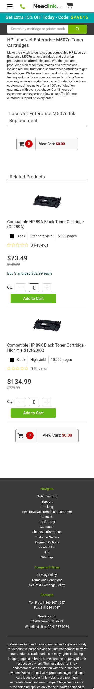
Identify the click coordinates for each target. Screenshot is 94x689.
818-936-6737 (50, 607)
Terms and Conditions (47, 580)
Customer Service (47, 537)
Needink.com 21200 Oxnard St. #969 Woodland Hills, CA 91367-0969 (47, 621)
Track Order (47, 522)
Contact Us (47, 547)
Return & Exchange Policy (47, 585)
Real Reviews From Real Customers (47, 512)
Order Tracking (47, 496)
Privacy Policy (47, 575)
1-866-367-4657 (54, 602)
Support (46, 501)
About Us (47, 517)
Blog (47, 552)
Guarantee (47, 527)
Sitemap (47, 557)
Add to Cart (33, 298)
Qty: (10, 287)
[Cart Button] (76, 5)
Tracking (47, 507)
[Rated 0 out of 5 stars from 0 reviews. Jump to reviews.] (27, 245)
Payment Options (47, 542)
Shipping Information (47, 532)
